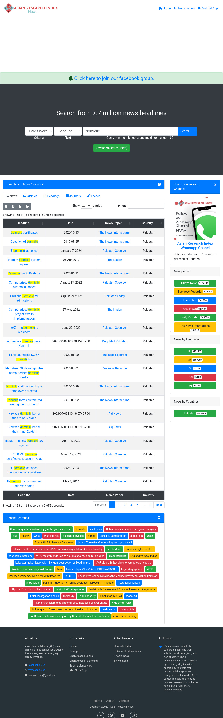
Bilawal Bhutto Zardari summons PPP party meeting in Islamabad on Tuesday (57, 544)
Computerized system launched (44, 296)
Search (185, 131)
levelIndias (96, 524)
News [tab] (11, 196)
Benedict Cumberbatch (113, 531)
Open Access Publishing (84, 656)
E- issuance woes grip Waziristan (44, 477)
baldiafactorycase (73, 531)
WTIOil (151, 564)
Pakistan (195, 413)
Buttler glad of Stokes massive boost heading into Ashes (64, 604)
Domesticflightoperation (140, 544)
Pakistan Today (132, 309)
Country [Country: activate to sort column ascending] (153, 223)
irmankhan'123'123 (111, 591)
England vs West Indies (143, 551)
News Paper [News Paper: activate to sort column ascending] (130, 223)
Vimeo (91, 531)
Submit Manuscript (81, 661)
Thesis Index (121, 651)
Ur (195, 351)
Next (159, 500)
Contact (124, 696)
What (37, 531)
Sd (195, 368)
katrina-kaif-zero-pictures (70, 584)
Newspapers (77, 646)
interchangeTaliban (129, 578)
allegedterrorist (117, 551)
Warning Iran (51, 531)
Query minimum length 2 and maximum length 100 (139, 137)
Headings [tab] (52, 196)
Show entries (87, 206)
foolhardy (68, 591)
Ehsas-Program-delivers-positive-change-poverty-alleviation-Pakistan (117, 571)
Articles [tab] (30, 196)
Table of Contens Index (127, 646)
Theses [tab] (94, 196)
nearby (26, 531)
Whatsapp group (36, 665)
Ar (195, 385)
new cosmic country (124, 611)
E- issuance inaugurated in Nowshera (44, 463)
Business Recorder (195, 291)
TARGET (69, 571)
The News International (195, 328)
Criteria (39, 137)
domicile (37, 184)
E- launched (44, 259)
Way (59, 564)
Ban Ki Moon (113, 544)
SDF (15, 531)
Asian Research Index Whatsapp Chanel (195, 245)
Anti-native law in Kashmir (44, 341)
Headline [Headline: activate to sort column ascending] (43, 223)
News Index (121, 656)
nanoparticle (127, 604)
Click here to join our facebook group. (114, 78)
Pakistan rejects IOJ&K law (44, 355)
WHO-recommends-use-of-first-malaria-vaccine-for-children (70, 551)
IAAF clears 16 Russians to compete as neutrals (123, 558)
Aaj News (132, 409)
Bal (195, 377)
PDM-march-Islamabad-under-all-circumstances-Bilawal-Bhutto (71, 598)
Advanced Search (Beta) (111, 148)
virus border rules (122, 598)
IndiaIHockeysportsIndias (44, 591)
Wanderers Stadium (20, 551)
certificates (44, 232)
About (110, 696)
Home (73, 641)
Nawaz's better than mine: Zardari (44, 409)
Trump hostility (87, 591)
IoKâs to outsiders (44, 327)
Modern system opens (44, 273)
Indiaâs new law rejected (44, 436)
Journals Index (122, 641)
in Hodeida (32, 578)
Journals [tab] (73, 196)
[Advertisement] (111, 44)
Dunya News (195, 283)
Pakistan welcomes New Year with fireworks (34, 571)
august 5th (136, 531)
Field (68, 137)
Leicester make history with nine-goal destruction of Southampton (53, 558)
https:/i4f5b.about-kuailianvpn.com (31, 584)
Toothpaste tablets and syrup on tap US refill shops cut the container (69, 611)
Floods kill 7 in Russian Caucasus (54, 538)
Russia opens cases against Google (32, 564)
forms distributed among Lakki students (44, 395)
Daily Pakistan (195, 317)
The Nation (132, 273)
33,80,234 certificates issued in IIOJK (44, 450)
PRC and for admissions (44, 309)
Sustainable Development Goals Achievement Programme (122, 584)
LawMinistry (108, 604)
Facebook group (36, 660)
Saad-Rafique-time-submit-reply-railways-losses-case (40, 524)
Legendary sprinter (132, 564)
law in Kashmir (44, 282)
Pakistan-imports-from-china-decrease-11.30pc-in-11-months (78, 578)
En (195, 360)
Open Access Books (81, 651)
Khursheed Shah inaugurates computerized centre (44, 368)
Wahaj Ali (131, 591)
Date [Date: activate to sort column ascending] (101, 223)
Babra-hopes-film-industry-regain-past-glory (131, 524)
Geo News (195, 308)
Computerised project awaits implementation (44, 318)
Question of (44, 246)
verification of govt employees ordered (44, 382)
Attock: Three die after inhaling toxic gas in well (104, 538)
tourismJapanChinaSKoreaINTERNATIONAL (91, 564)
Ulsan (150, 531)
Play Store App (78, 665)
